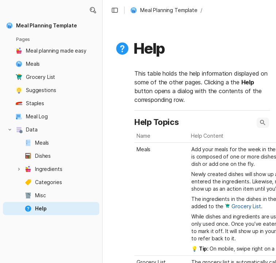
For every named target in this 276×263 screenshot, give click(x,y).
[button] (93, 10)
